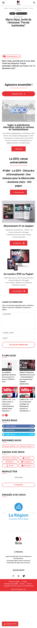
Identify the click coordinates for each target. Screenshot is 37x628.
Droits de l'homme (26, 369)
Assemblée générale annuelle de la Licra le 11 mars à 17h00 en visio (9, 377)
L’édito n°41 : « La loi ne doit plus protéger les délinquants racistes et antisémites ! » (26, 405)
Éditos (5, 396)
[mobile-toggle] (3, 2)
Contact (29, 584)
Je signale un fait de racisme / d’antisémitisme (19, 586)
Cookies (24, 582)
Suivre (32, 430)
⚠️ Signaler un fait (10, 624)
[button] (34, 2)
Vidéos (6, 8)
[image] (18, 111)
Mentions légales (14, 582)
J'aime (32, 426)
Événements (7, 369)
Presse (22, 584)
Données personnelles (11, 584)
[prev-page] (3, 415)
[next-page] (6, 415)
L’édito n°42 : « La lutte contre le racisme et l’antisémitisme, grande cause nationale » (8, 405)
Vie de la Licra (21, 13)
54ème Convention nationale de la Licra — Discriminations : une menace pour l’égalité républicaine (27, 378)
